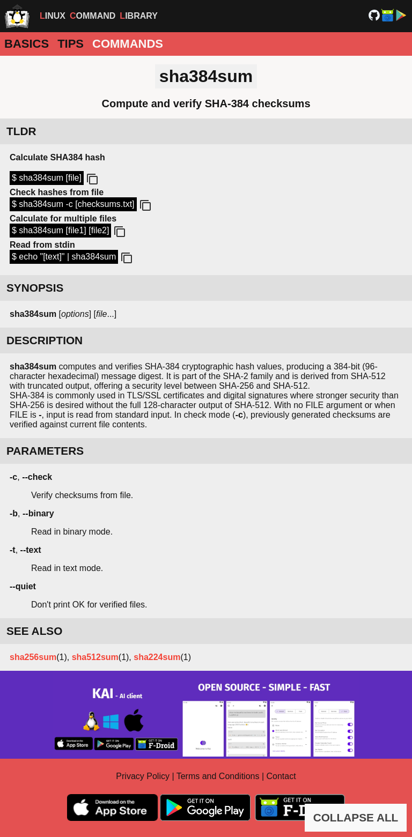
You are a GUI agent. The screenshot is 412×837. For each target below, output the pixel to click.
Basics (26, 43)
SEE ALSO (34, 631)
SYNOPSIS (34, 288)
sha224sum (157, 657)
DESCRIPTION (44, 340)
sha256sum (33, 657)
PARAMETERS (45, 451)
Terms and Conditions (218, 776)
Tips (70, 43)
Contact (281, 776)
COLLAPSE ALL (356, 817)
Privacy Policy (143, 776)
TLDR (21, 131)
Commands (127, 43)
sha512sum (95, 657)
